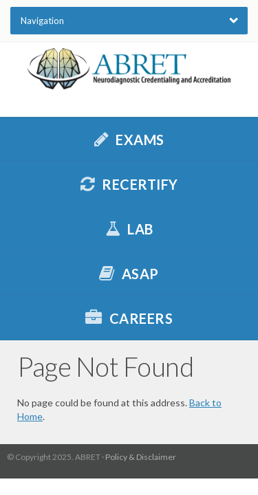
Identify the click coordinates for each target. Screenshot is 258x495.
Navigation (42, 20)
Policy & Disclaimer (140, 457)
